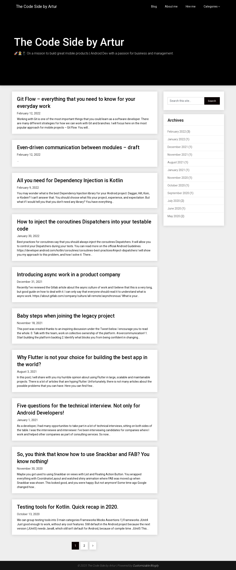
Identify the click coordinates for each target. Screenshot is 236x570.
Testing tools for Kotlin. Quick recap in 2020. (67, 507)
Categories (211, 6)
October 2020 (176, 185)
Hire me (191, 6)
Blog (154, 6)
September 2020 (178, 193)
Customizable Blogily (146, 565)
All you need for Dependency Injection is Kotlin (70, 180)
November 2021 (178, 154)
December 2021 (178, 147)
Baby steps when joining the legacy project (66, 316)
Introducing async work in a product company (68, 275)
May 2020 (174, 216)
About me (171, 6)
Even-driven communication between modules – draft (78, 147)
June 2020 (174, 208)
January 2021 (176, 170)
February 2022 (177, 131)
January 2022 (176, 139)
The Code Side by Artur (36, 6)
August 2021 (176, 162)
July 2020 (174, 200)
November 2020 (178, 177)
